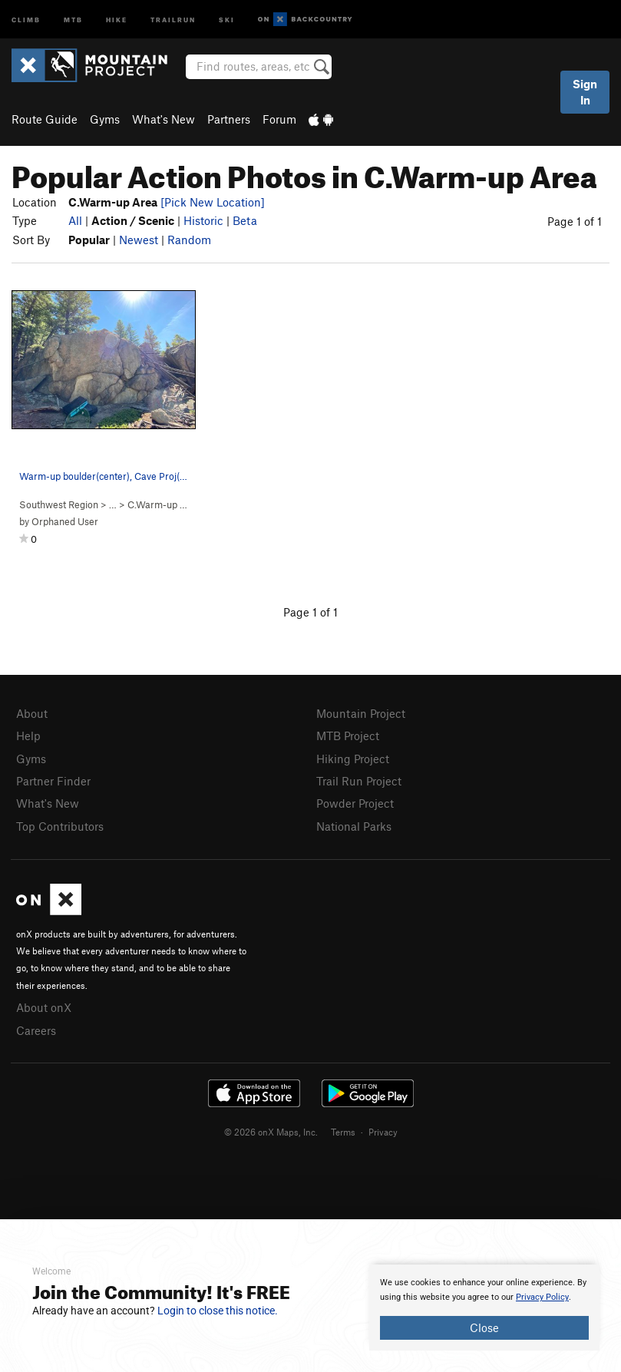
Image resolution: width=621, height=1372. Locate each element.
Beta (245, 220)
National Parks (353, 826)
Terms (343, 1131)
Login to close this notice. (217, 1310)
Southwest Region (58, 504)
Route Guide (45, 119)
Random (189, 239)
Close (484, 1327)
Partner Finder (53, 781)
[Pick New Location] (212, 202)
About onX (43, 1007)
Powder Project (355, 803)
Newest (138, 239)
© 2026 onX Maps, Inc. (271, 1131)
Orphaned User (64, 521)
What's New (163, 119)
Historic (203, 220)
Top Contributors (60, 826)
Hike (116, 19)
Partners (228, 119)
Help (28, 735)
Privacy (383, 1131)
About (32, 713)
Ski (227, 19)
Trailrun (173, 19)
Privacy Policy (542, 1297)
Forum (279, 119)
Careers (36, 1030)
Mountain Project (360, 713)
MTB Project (347, 735)
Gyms (105, 119)
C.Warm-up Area (164, 504)
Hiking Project (352, 758)
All (75, 220)
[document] (484, 1307)
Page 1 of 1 (574, 221)
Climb (26, 19)
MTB (73, 19)
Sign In (585, 92)
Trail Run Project (358, 781)
